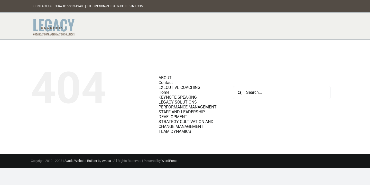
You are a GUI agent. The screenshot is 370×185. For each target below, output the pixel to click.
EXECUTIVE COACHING (179, 87)
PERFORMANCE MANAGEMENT (188, 107)
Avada (106, 161)
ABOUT (165, 77)
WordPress (169, 161)
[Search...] (282, 92)
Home (164, 92)
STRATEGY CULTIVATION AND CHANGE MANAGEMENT (186, 124)
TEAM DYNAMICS (175, 131)
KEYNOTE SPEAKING (178, 97)
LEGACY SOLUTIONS (178, 102)
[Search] (239, 92)
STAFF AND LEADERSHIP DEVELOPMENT (182, 114)
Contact (166, 82)
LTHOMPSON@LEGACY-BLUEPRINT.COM (115, 6)
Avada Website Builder (80, 161)
